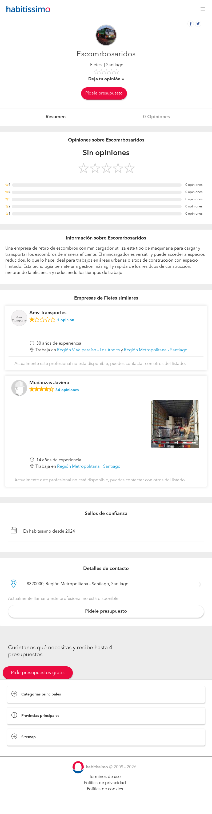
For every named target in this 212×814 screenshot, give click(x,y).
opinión (65, 320)
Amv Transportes (47, 312)
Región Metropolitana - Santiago (155, 350)
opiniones (67, 390)
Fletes (96, 65)
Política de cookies (105, 789)
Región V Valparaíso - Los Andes (88, 350)
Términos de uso (105, 777)
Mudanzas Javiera (49, 382)
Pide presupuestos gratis (38, 672)
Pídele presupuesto (104, 93)
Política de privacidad (105, 783)
